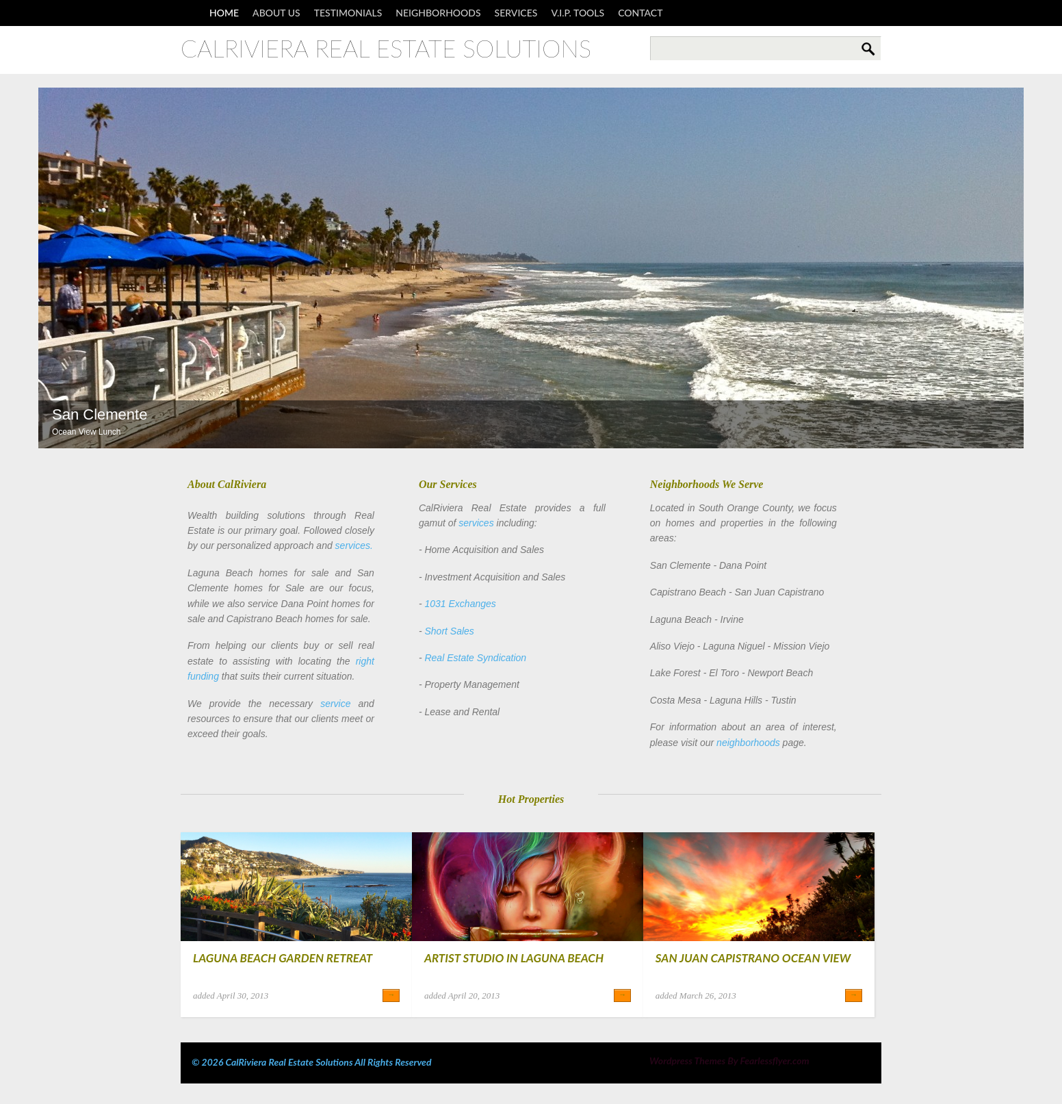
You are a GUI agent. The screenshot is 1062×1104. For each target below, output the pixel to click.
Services (516, 12)
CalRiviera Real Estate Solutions (386, 48)
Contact (640, 12)
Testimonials (348, 12)
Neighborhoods (438, 12)
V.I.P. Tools (577, 12)
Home (224, 12)
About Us (276, 12)
